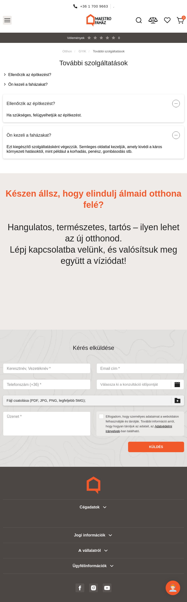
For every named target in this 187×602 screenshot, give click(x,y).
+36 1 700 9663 (94, 6)
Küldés (156, 447)
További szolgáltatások (109, 51)
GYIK (82, 51)
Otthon (67, 51)
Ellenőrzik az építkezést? (29, 74)
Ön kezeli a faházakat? (27, 84)
